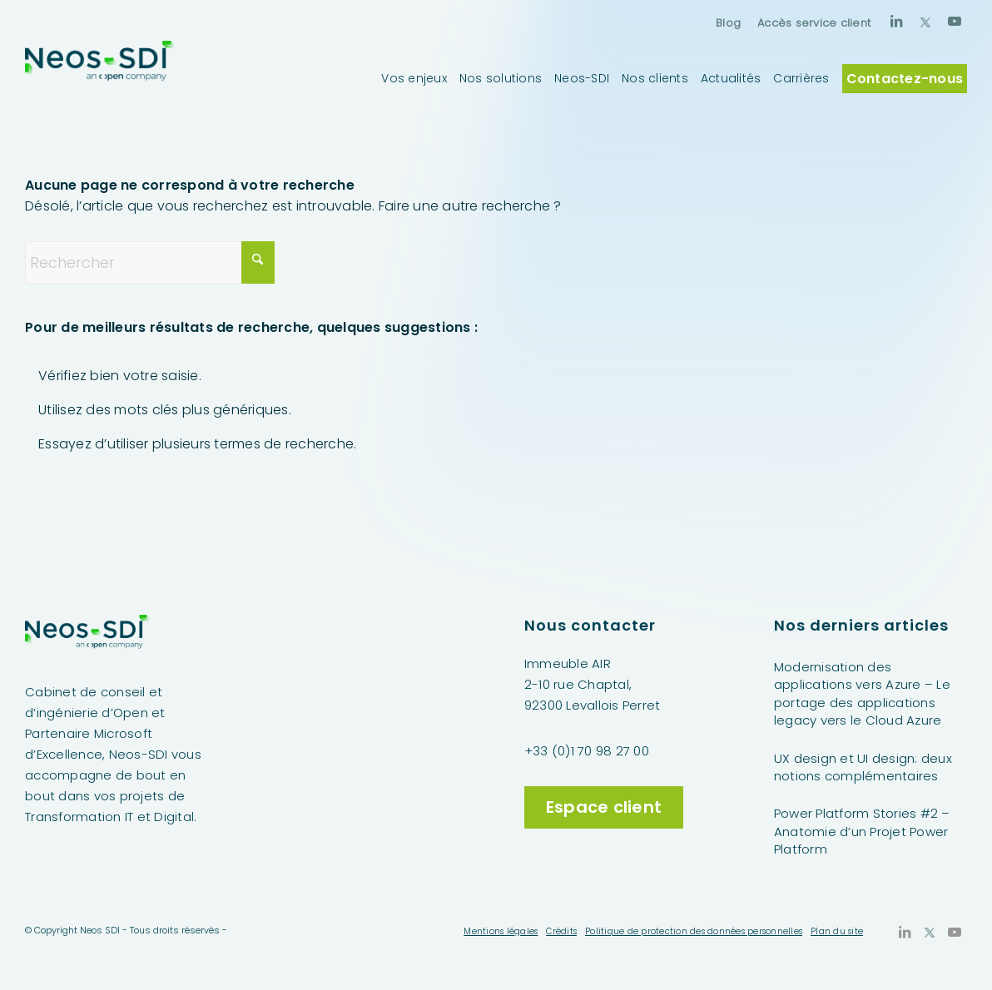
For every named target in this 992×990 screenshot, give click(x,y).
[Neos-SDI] (100, 78)
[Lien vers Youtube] (954, 20)
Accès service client (813, 23)
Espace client (604, 807)
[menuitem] (728, 22)
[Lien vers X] (925, 20)
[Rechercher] (150, 262)
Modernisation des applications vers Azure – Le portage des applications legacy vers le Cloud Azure (862, 693)
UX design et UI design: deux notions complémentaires (863, 767)
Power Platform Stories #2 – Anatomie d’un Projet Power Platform (862, 831)
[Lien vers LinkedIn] (896, 20)
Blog (728, 23)
